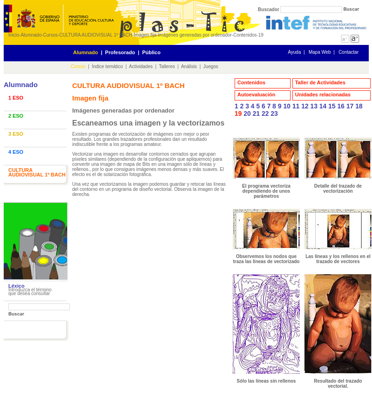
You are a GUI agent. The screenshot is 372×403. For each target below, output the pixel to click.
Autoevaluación (256, 94)
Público (151, 52)
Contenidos (245, 35)
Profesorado (120, 52)
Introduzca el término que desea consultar (29, 291)
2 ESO (15, 116)
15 (332, 106)
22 (265, 113)
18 (359, 106)
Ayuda (294, 52)
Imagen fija (145, 35)
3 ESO (15, 134)
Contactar (349, 52)
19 (260, 35)
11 (296, 106)
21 (256, 113)
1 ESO (15, 98)
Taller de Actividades (320, 82)
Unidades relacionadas (323, 94)
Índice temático (107, 66)
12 (305, 106)
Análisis (189, 66)
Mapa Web (320, 52)
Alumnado (31, 35)
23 (274, 113)
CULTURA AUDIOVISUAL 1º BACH (95, 35)
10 (287, 106)
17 (349, 106)
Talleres (167, 66)
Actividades (141, 66)
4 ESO (15, 152)
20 (247, 113)
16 (341, 106)
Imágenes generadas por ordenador (195, 35)
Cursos (50, 35)
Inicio (13, 35)
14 (323, 106)
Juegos (210, 66)
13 (314, 106)
